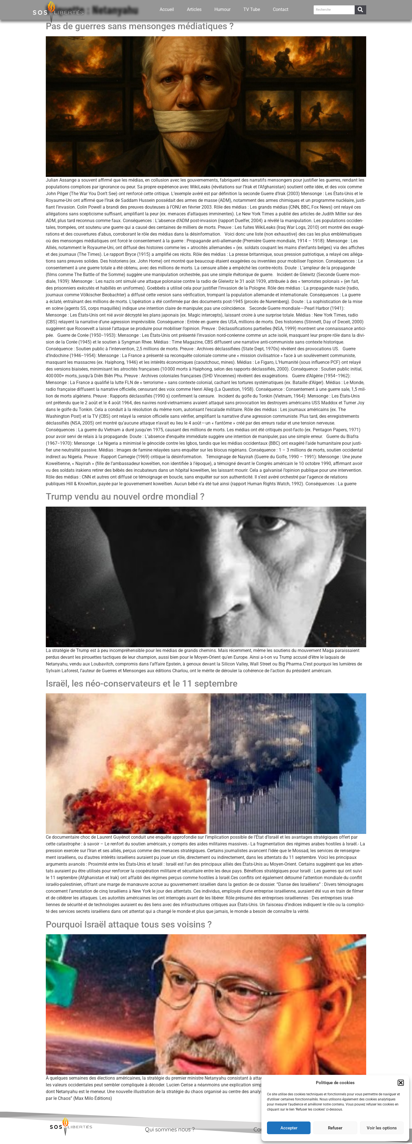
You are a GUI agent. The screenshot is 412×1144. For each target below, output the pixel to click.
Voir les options (382, 1128)
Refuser (335, 1128)
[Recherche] (334, 8)
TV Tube (251, 8)
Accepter (288, 1128)
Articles (194, 8)
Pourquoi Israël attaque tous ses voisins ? (129, 924)
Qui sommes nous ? (170, 1129)
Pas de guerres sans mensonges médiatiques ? (140, 26)
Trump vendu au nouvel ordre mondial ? (125, 496)
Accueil (167, 8)
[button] (401, 1083)
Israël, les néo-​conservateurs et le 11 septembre (141, 683)
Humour (222, 8)
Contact (280, 8)
